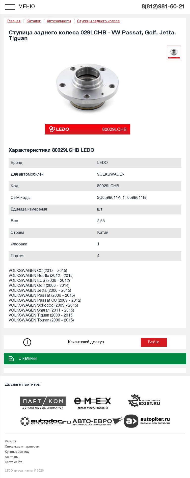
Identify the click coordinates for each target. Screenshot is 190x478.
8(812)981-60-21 (163, 7)
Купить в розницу (17, 452)
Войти (153, 342)
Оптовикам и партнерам (22, 446)
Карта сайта (13, 462)
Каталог (10, 441)
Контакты (11, 457)
